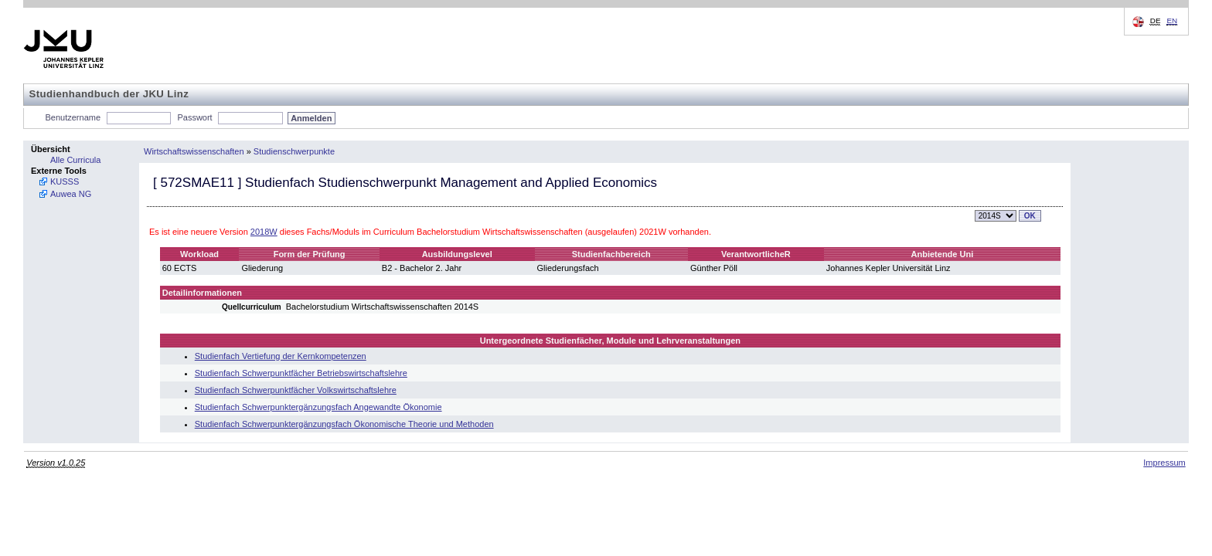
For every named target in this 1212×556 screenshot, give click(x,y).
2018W (263, 231)
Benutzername (73, 117)
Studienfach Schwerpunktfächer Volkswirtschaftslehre (296, 390)
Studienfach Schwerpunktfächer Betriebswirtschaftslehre (301, 373)
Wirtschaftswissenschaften (194, 151)
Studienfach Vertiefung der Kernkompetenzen (280, 356)
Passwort (194, 117)
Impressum (1164, 462)
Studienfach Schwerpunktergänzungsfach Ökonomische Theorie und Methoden (344, 424)
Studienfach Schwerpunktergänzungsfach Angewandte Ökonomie (318, 407)
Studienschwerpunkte (294, 151)
